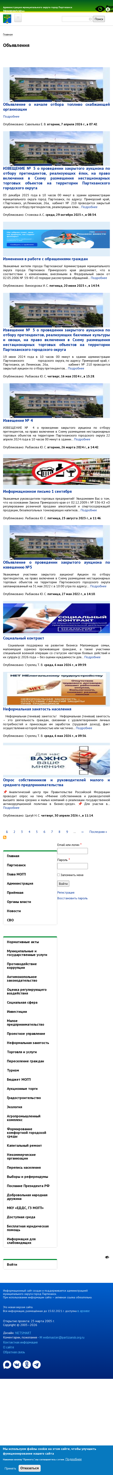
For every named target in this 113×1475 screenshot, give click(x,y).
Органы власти (19, 901)
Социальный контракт (23, 638)
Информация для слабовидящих (21, 1241)
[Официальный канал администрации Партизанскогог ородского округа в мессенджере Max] (7, 1364)
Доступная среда (21, 1217)
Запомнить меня (72, 875)
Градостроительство (24, 1097)
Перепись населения (24, 1167)
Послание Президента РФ (28, 1185)
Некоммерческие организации (21, 1156)
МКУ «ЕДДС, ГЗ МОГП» (25, 1207)
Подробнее (11, 116)
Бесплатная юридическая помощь (28, 1228)
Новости (14, 910)
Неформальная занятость (28, 1042)
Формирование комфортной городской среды (26, 1133)
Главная (8, 34)
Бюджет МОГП (19, 1079)
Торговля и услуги (22, 1051)
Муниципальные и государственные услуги (27, 953)
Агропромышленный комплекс (23, 1118)
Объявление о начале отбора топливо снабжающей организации (56, 107)
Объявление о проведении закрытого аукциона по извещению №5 (56, 565)
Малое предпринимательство (25, 1022)
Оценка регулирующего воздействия (27, 991)
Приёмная (15, 892)
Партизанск (16, 865)
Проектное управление (26, 1033)
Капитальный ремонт (24, 1145)
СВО (10, 920)
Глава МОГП (16, 874)
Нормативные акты (23, 941)
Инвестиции (17, 1011)
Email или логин (68, 845)
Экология (14, 1107)
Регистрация (65, 892)
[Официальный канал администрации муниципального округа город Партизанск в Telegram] (36, 1364)
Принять (10, 1468)
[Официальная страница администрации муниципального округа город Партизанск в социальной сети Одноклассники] (27, 1364)
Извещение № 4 (18, 420)
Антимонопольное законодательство (22, 978)
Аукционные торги (22, 1088)
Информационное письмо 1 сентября (37, 491)
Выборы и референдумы (27, 1176)
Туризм (13, 1070)
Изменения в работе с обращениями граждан (45, 258)
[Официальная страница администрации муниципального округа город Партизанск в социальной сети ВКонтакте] (17, 1364)
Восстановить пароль (72, 898)
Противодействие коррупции (22, 965)
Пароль (62, 860)
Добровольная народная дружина (27, 1197)
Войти (12, 1264)
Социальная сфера (22, 1002)
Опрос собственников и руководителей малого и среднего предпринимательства (56, 782)
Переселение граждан (25, 1061)
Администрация (20, 883)
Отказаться (29, 1468)
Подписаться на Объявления (4, 837)
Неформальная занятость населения (37, 709)
